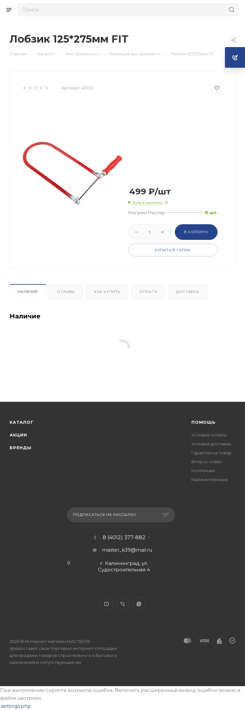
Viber (123, 604)
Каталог (21, 422)
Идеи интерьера (209, 479)
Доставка (187, 291)
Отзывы (66, 291)
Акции (18, 434)
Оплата (148, 291)
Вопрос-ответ (206, 461)
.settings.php (15, 706)
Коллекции (203, 470)
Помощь (203, 422)
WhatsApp (139, 604)
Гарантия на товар (211, 452)
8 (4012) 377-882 (124, 537)
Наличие (28, 291)
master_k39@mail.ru (127, 550)
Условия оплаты (208, 434)
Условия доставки (211, 443)
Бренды (21, 447)
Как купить (107, 291)
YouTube (106, 604)
